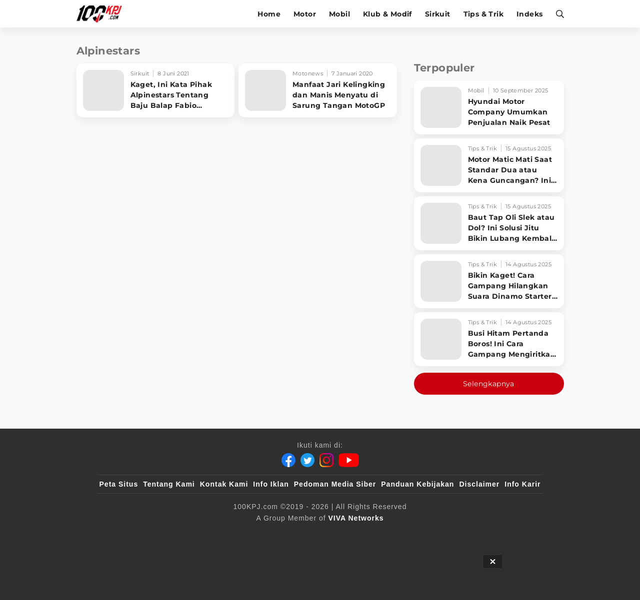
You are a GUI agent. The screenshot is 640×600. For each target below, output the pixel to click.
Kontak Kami (224, 484)
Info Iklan (270, 484)
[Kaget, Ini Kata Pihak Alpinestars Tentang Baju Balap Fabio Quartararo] (155, 90)
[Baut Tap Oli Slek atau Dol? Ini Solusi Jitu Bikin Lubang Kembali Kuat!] (489, 223)
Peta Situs (119, 484)
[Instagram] (327, 460)
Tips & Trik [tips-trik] (484, 13)
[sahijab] (214, 535)
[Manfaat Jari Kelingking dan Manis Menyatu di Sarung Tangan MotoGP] (317, 90)
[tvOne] (339, 535)
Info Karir (522, 484)
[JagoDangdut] (517, 535)
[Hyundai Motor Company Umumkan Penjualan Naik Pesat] (489, 107)
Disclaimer (479, 484)
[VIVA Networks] (356, 518)
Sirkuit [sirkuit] (437, 13)
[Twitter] (307, 460)
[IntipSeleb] (465, 535)
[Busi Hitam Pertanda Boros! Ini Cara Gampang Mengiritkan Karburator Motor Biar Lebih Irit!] (489, 339)
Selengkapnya (488, 383)
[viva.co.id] (126, 535)
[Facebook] (289, 460)
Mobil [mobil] (339, 13)
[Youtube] (348, 460)
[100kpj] (173, 535)
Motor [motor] (305, 13)
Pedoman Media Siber (335, 484)
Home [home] (269, 13)
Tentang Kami (169, 484)
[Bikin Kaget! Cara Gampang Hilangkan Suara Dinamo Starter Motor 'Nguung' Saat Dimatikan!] (489, 281)
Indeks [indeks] (529, 13)
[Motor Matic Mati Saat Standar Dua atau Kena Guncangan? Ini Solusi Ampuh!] (489, 165)
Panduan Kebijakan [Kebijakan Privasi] (417, 484)
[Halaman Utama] (102, 13)
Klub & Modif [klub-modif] (387, 13)
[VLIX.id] (260, 535)
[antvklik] (416, 535)
